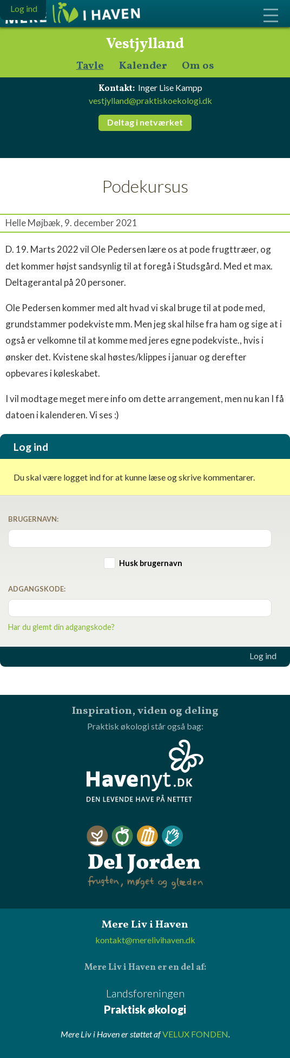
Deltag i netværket (145, 122)
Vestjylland (145, 44)
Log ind (262, 656)
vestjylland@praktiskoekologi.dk (150, 100)
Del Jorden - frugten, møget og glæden (145, 857)
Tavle (90, 66)
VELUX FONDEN (195, 1034)
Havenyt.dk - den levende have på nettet (145, 770)
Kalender (143, 66)
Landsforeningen (145, 1002)
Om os (198, 66)
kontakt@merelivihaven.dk (145, 940)
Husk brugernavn (150, 563)
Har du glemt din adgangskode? (61, 627)
